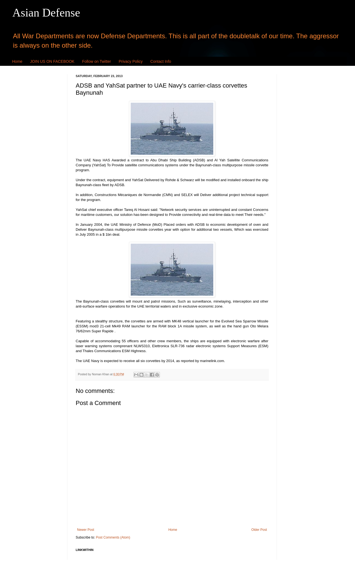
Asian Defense (46, 12)
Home (17, 61)
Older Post (259, 530)
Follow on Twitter (96, 61)
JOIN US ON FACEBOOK (52, 61)
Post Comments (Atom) (113, 537)
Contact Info (160, 61)
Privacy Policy (131, 61)
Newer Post (85, 530)
